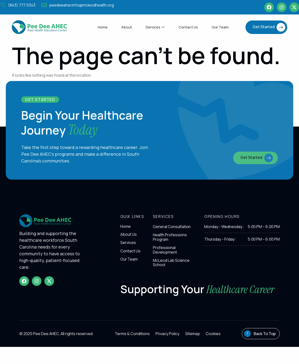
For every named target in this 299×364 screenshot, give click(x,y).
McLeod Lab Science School (171, 265)
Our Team (221, 27)
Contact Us (188, 27)
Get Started (269, 27)
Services (155, 27)
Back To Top (265, 350)
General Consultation (172, 228)
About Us (128, 236)
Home (101, 27)
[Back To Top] (247, 350)
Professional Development (165, 252)
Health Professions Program (170, 239)
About (126, 27)
